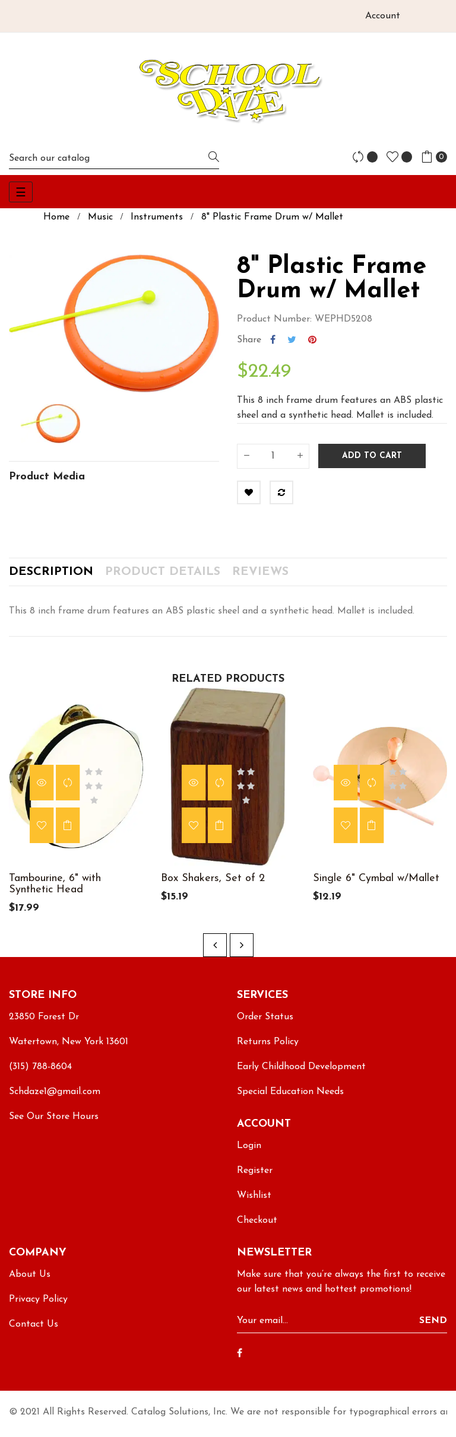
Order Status (265, 1024)
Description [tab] (51, 575)
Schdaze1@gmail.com (54, 1099)
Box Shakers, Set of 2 (213, 885)
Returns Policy (268, 1049)
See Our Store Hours (54, 1123)
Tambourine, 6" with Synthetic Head (55, 891)
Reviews (260, 575)
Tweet (291, 340)
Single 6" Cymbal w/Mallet (376, 885)
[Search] (114, 158)
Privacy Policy (38, 1306)
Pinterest (312, 340)
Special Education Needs (290, 1099)
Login (249, 1153)
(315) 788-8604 (40, 1074)
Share (273, 340)
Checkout (257, 1227)
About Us (29, 1281)
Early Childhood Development (301, 1074)
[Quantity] (273, 456)
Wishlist (254, 1202)
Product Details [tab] (162, 575)
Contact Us (33, 1331)
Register (255, 1177)
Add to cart (372, 456)
